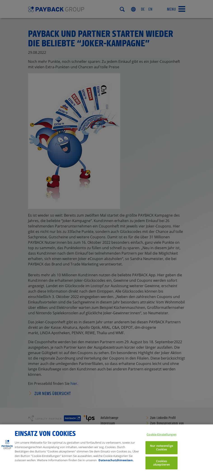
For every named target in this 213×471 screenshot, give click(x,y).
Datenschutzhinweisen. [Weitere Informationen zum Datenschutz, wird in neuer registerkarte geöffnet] (116, 463)
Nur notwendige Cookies (161, 450)
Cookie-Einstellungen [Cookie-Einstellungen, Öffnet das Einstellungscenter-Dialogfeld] (161, 437)
